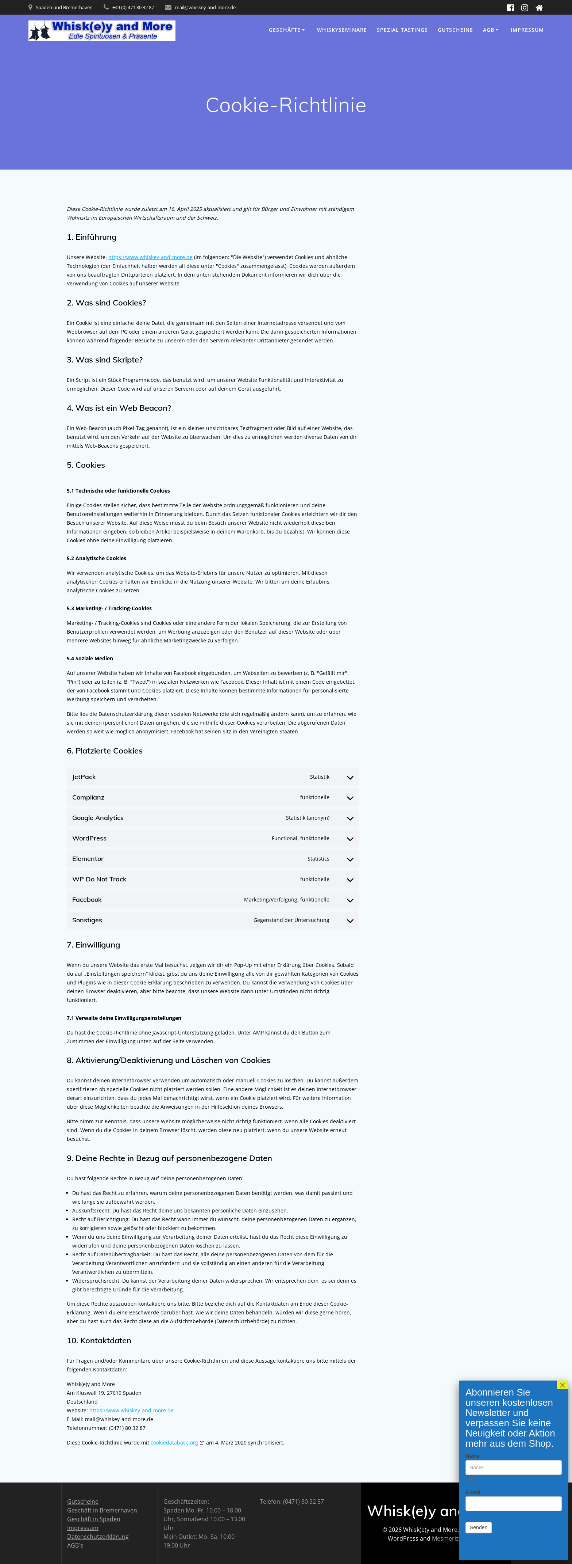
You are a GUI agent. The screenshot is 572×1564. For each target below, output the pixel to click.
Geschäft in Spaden (93, 1519)
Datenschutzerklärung (98, 1537)
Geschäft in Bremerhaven (102, 1510)
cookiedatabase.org (174, 1442)
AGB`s (75, 1545)
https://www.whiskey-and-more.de (150, 257)
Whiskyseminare (342, 29)
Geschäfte (285, 29)
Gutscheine (455, 29)
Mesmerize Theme (457, 1538)
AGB (488, 29)
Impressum (527, 29)
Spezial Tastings (402, 29)
